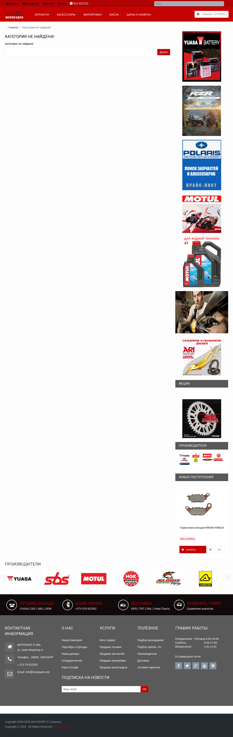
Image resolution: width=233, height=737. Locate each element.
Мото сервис (108, 640)
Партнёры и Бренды (74, 647)
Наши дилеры (70, 653)
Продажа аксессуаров (113, 667)
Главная (13, 27)
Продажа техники (111, 647)
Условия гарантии (148, 667)
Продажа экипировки (113, 660)
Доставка (143, 660)
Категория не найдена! (36, 27)
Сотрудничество (72, 660)
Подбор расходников (150, 640)
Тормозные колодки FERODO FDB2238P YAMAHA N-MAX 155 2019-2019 (202, 527)
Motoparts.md (62, 726)
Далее (164, 52)
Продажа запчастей (112, 653)
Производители (147, 653)
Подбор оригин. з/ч (149, 647)
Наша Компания (72, 640)
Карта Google (70, 667)
